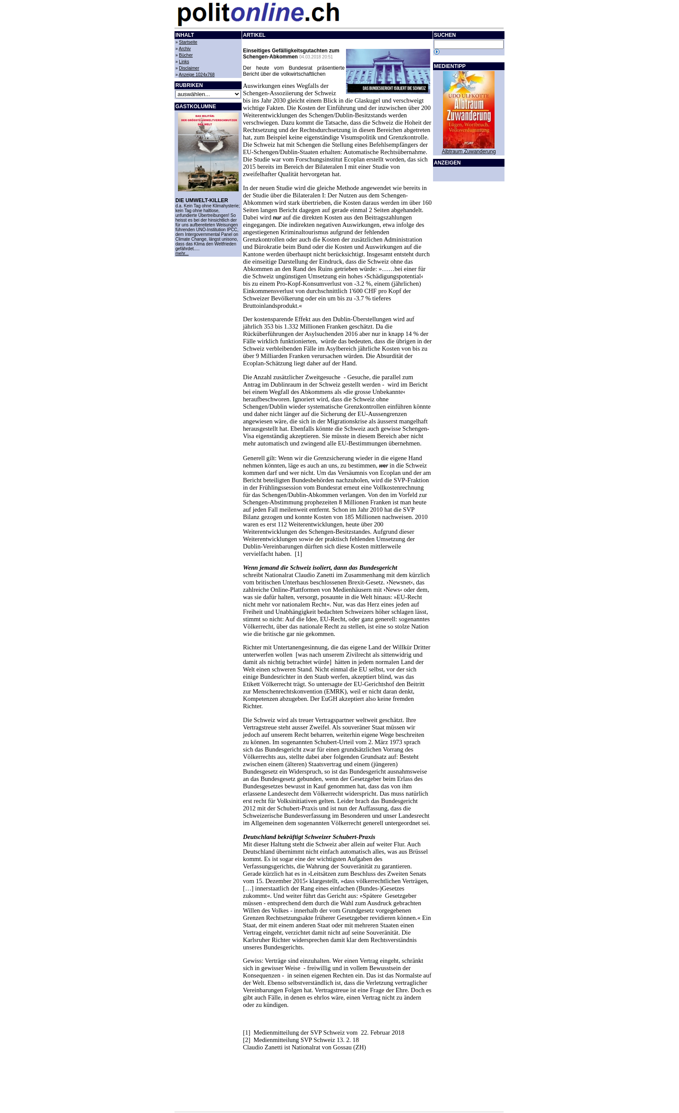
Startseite (188, 42)
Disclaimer (189, 68)
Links (184, 61)
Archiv (185, 48)
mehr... (182, 253)
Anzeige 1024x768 (197, 74)
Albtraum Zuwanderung (469, 151)
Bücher (186, 55)
